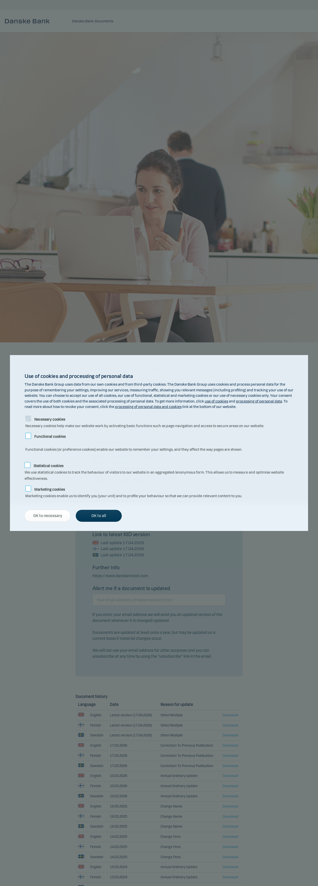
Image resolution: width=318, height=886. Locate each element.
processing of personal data (259, 401)
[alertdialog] (159, 443)
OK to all (98, 515)
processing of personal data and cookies (148, 406)
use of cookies (216, 401)
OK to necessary (47, 515)
